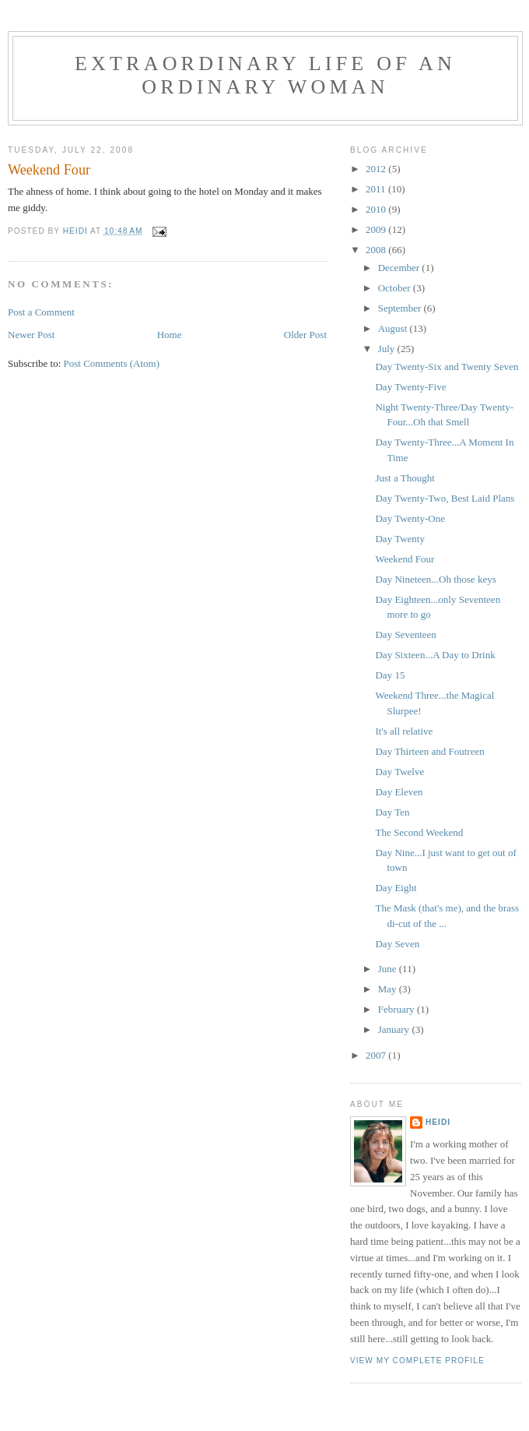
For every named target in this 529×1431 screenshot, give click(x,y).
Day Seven (397, 944)
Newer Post (31, 334)
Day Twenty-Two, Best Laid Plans (444, 498)
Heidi (438, 1122)
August (394, 328)
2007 (377, 1055)
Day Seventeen (405, 634)
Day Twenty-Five (410, 387)
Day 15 (390, 675)
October (395, 288)
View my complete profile (417, 1360)
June (388, 969)
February (397, 1009)
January (395, 1029)
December (400, 267)
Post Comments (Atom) (112, 363)
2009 (377, 229)
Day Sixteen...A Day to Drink (435, 655)
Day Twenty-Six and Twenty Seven (446, 366)
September (401, 308)
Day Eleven (398, 792)
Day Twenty (399, 539)
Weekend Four (404, 559)
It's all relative (404, 731)
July (388, 348)
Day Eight (395, 887)
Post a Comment (41, 312)
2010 (377, 209)
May (388, 989)
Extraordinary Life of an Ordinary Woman (265, 75)
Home (169, 334)
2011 (377, 189)
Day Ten (392, 812)
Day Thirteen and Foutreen (429, 751)
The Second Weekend (419, 832)
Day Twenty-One (409, 518)
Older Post (305, 334)
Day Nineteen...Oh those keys (435, 579)
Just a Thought (404, 478)
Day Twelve (399, 771)
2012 (377, 168)
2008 (377, 250)
